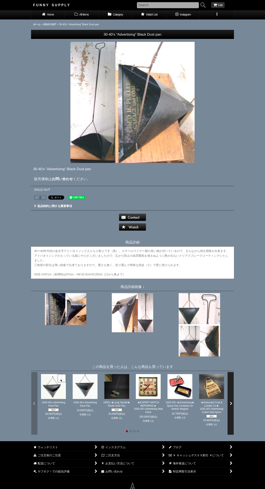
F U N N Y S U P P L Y (51, 5)
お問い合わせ (62, 179)
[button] (217, 14)
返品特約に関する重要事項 (53, 206)
